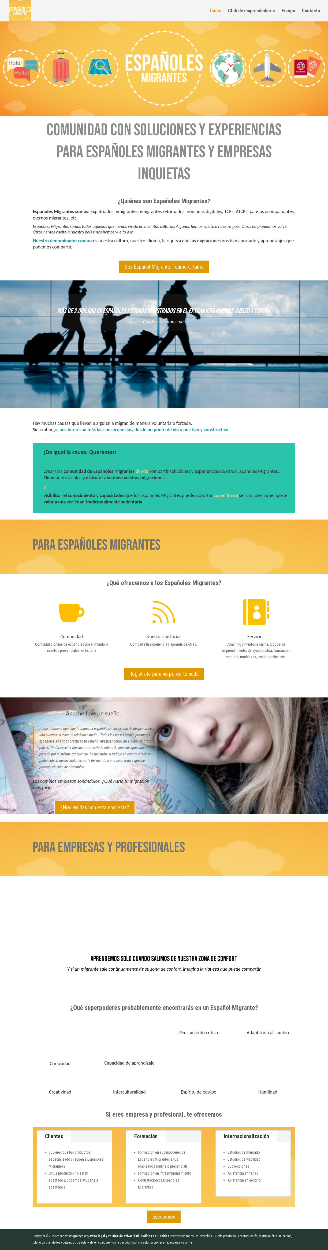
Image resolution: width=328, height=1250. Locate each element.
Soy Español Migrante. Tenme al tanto (164, 267)
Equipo (288, 11)
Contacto (311, 11)
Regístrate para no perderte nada (164, 674)
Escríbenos (163, 1217)
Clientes (54, 1136)
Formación (146, 1136)
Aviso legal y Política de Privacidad (114, 1236)
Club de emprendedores (251, 11)
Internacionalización (246, 1136)
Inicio (215, 11)
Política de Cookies (155, 1236)
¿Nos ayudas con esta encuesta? (94, 807)
